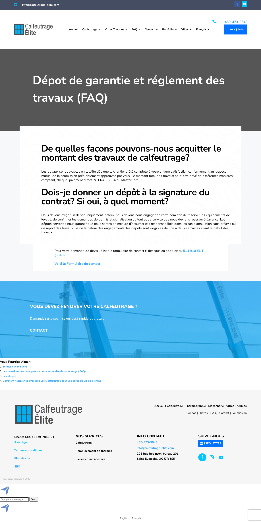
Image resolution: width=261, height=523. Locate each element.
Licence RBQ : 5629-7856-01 (34, 437)
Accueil (73, 29)
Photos (203, 413)
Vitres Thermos (114, 29)
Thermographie (195, 406)
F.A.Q (213, 413)
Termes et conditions (15, 366)
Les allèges (9, 376)
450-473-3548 (236, 22)
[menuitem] (203, 30)
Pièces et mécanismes (90, 459)
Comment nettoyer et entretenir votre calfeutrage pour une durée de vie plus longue (52, 381)
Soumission (239, 413)
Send (33, 499)
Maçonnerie (216, 406)
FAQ (134, 29)
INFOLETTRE (212, 444)
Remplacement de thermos (94, 451)
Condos (191, 413)
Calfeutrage (89, 29)
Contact (150, 29)
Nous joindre (236, 29)
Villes (184, 29)
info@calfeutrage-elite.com (40, 5)
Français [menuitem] (136, 518)
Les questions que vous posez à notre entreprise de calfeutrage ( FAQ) (44, 371)
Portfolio (168, 29)
